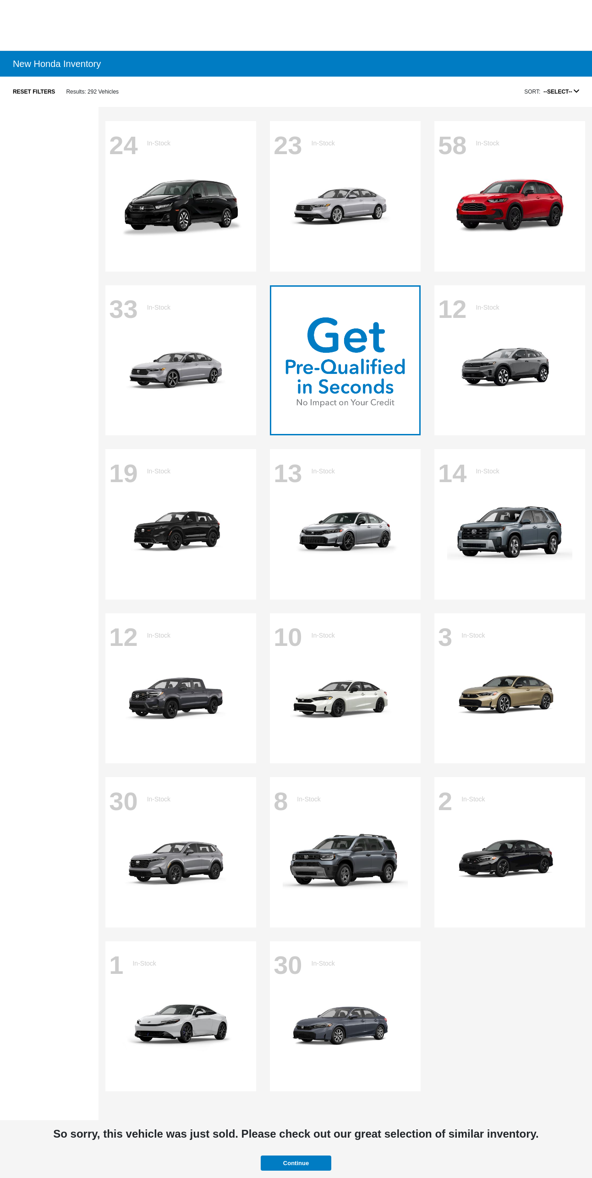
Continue (296, 1163)
